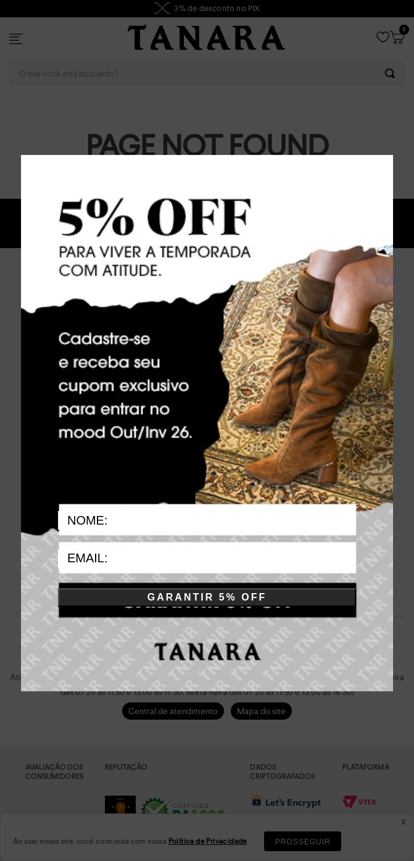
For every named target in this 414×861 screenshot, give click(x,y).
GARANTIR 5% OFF (207, 598)
